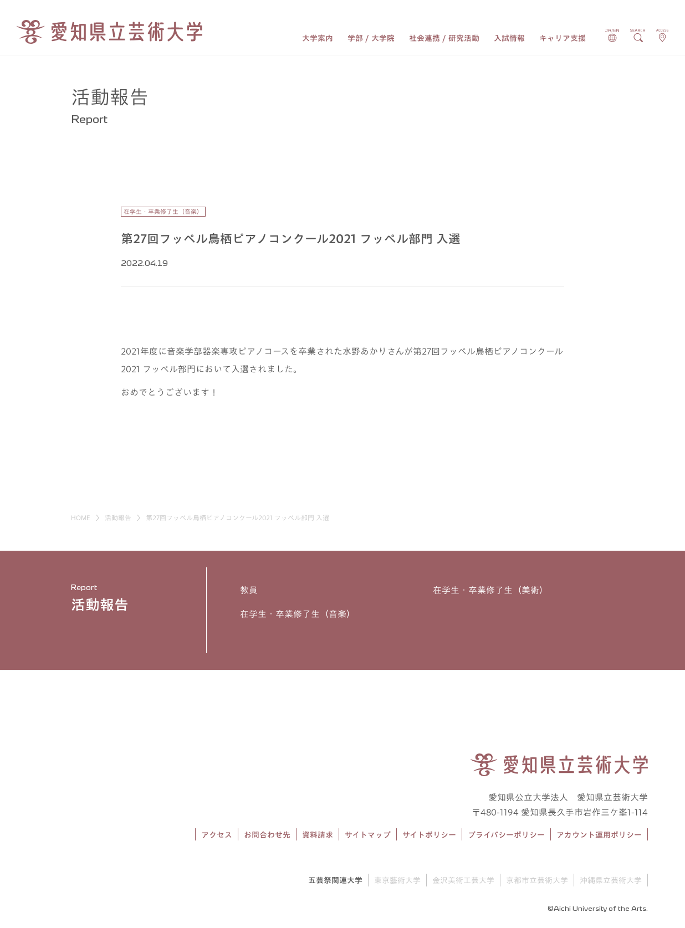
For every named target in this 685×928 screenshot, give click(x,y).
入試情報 (509, 38)
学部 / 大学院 (371, 38)
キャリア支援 (562, 38)
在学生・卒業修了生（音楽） (297, 613)
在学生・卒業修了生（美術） (490, 590)
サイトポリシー (429, 835)
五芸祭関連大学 (335, 880)
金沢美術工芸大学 (463, 880)
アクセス (216, 835)
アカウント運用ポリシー (599, 835)
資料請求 (317, 835)
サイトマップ (368, 835)
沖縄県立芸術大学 (611, 880)
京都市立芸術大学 (537, 880)
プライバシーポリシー (506, 835)
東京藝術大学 (397, 880)
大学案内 (317, 38)
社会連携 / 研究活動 (444, 38)
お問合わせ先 (267, 835)
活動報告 (118, 517)
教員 (249, 590)
